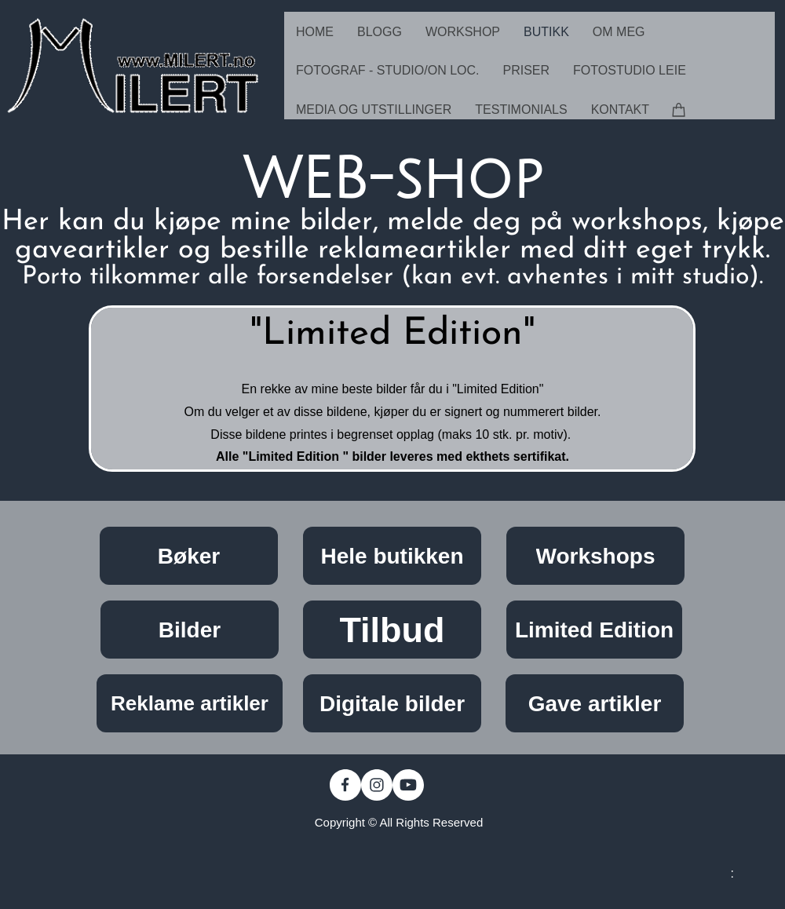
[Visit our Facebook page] (345, 785)
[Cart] (679, 109)
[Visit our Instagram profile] (376, 785)
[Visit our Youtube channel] (408, 785)
